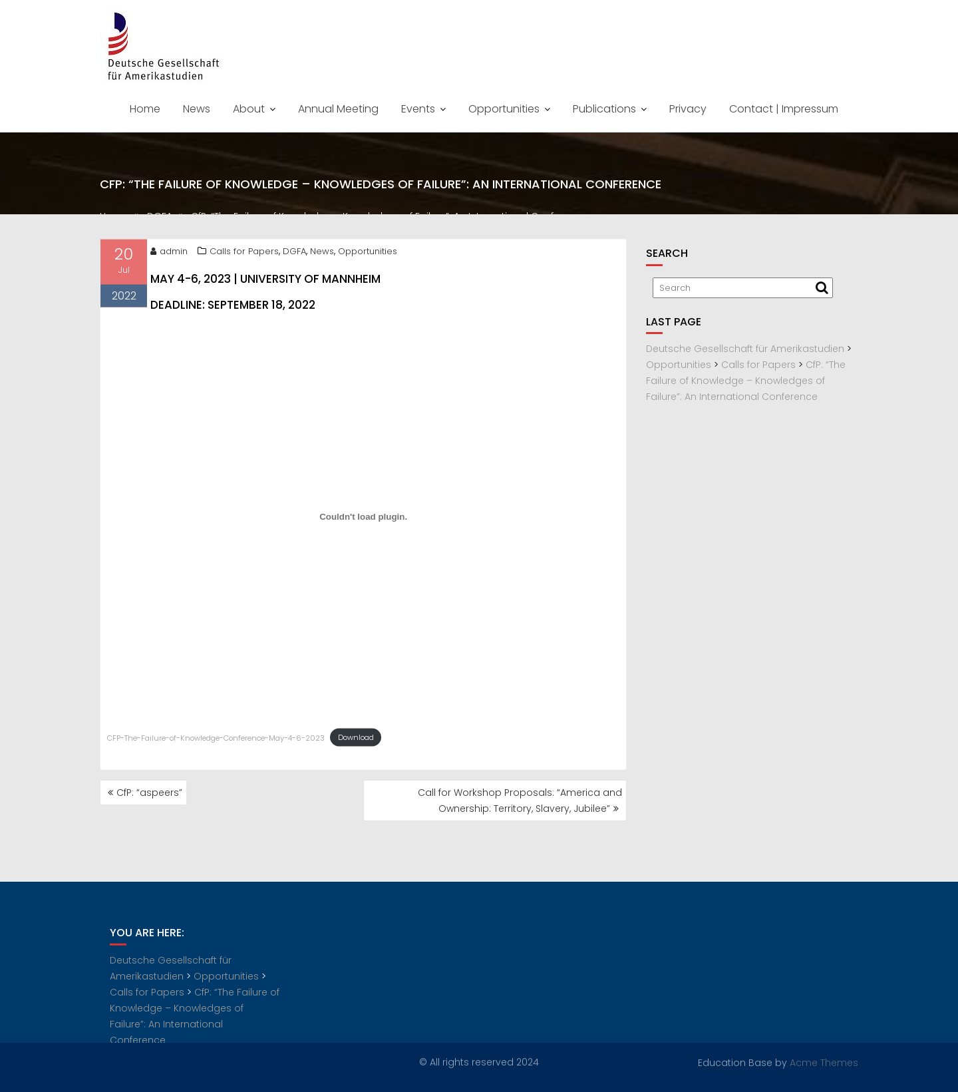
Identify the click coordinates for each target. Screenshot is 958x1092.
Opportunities (504, 108)
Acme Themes (824, 1062)
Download (356, 739)
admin (169, 253)
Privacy (688, 108)
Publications (604, 108)
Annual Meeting (338, 108)
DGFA (294, 253)
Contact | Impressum (783, 108)
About (249, 108)
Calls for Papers (244, 253)
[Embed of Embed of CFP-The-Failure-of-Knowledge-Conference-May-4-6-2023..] (363, 519)
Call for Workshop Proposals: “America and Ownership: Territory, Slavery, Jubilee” (520, 800)
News (196, 108)
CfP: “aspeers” (149, 792)
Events (418, 108)
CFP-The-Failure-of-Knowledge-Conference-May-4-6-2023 (216, 739)
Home (145, 108)
